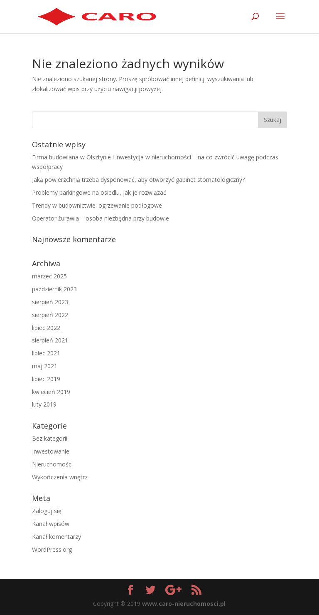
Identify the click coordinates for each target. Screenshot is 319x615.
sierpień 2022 (50, 315)
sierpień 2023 (50, 302)
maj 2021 (44, 366)
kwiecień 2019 (51, 392)
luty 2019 (44, 404)
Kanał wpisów (50, 524)
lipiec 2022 (46, 328)
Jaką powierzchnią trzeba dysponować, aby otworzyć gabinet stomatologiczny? (138, 180)
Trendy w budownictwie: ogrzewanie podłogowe (97, 205)
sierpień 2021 (50, 340)
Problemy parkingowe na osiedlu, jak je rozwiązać (99, 192)
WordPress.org (52, 549)
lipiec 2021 (46, 353)
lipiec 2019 (46, 379)
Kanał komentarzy (56, 537)
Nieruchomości (52, 464)
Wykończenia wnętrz (60, 477)
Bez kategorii (49, 438)
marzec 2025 (49, 276)
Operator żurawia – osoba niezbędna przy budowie (100, 218)
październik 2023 (54, 289)
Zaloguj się (46, 511)
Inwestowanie (50, 451)
